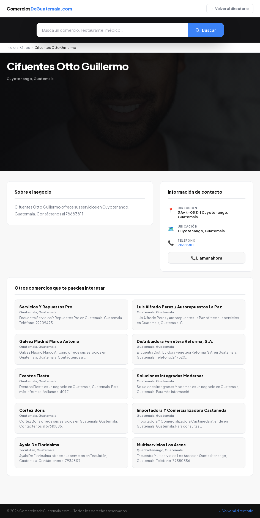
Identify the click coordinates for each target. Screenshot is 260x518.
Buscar (205, 30)
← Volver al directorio (230, 8)
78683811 (186, 245)
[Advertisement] (130, 122)
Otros (25, 48)
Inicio (11, 48)
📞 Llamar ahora (206, 257)
